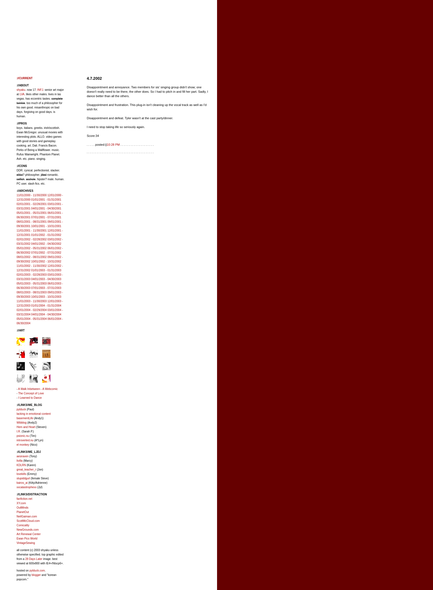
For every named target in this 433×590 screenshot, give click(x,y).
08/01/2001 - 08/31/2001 (32, 221)
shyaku (21, 89)
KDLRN (21, 465)
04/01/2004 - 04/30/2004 (46, 314)
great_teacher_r (26, 469)
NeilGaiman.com (27, 516)
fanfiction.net (24, 498)
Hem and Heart (26, 427)
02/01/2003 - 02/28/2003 (32, 274)
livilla (20, 460)
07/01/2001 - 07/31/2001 (46, 217)
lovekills (21, 473)
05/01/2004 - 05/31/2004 (32, 318)
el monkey (23, 444)
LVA (22, 94)
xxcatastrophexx (26, 487)
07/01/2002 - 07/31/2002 (46, 252)
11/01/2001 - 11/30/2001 (32, 230)
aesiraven (22, 456)
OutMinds (22, 507)
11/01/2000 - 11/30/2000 (32, 195)
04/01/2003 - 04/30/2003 (46, 279)
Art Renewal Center (29, 534)
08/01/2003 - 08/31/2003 (32, 292)
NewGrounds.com (28, 529)
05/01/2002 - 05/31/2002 (32, 248)
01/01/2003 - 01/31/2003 (46, 270)
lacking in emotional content (34, 413)
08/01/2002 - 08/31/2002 (32, 257)
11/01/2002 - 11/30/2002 (32, 265)
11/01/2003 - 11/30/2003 (32, 301)
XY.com (21, 503)
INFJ (40, 89)
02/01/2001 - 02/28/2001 (32, 204)
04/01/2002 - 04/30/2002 (46, 243)
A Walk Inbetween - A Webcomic (38, 388)
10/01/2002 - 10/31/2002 (46, 261)
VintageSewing (26, 542)
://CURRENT (25, 78)
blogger (36, 574)
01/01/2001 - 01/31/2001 (46, 199)
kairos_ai (22, 482)
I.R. (19, 431)
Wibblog (22, 422)
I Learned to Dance (30, 397)
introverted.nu (25, 440)
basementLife (25, 418)
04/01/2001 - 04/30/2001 (46, 208)
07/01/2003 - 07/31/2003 (46, 287)
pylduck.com (37, 570)
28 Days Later (33, 558)
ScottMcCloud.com (28, 520)
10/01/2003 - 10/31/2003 (46, 296)
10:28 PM (113, 144)
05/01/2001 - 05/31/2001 (32, 212)
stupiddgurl (23, 478)
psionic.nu (23, 435)
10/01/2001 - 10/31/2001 (46, 226)
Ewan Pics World (27, 538)
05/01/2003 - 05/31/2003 (32, 283)
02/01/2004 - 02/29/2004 (32, 310)
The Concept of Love (31, 393)
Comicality (23, 525)
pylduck (21, 409)
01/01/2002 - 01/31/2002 (46, 234)
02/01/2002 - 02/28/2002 (32, 239)
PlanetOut (23, 512)
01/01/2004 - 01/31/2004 (46, 305)
